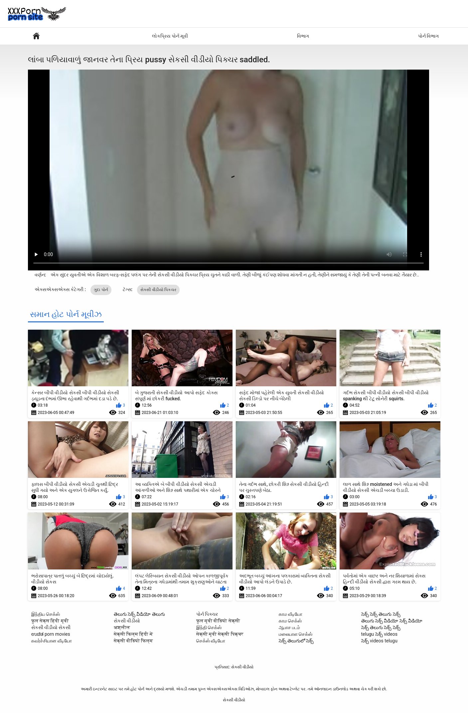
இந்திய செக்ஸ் (45, 614)
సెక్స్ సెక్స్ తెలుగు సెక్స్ (380, 614)
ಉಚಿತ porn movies (50, 634)
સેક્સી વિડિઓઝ (36, 36)
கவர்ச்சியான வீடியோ (51, 640)
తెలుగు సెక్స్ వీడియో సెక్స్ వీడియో (392, 620)
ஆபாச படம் (289, 627)
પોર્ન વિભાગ (428, 36)
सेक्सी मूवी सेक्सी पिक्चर (219, 634)
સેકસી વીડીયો (127, 620)
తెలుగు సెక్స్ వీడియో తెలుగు (139, 614)
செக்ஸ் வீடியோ (210, 640)
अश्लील (122, 627)
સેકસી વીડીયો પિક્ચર (158, 289)
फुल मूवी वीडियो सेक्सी (218, 620)
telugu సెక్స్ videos (379, 634)
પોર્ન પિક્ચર (207, 614)
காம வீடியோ (290, 614)
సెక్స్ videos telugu (379, 640)
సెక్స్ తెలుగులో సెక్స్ (296, 640)
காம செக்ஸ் (290, 620)
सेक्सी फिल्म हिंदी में (133, 634)
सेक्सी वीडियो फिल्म (133, 640)
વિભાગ (303, 36)
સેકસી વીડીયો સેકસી (51, 627)
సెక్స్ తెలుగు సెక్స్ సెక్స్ (380, 627)
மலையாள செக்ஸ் (295, 634)
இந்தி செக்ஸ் (209, 627)
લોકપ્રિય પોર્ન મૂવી (170, 36)
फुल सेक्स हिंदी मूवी (50, 620)
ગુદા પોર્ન (101, 289)
